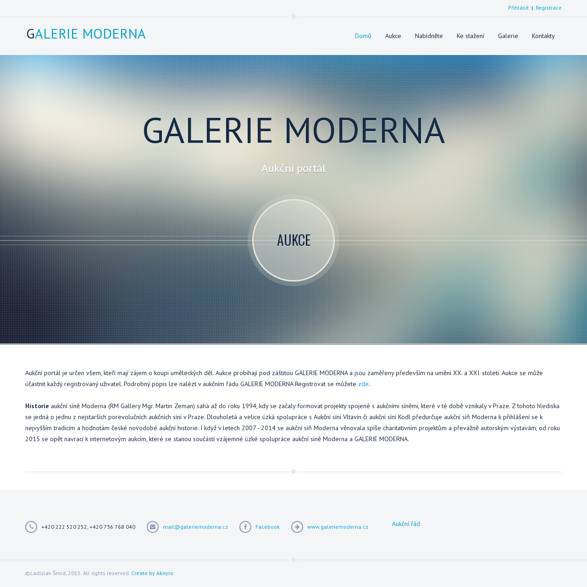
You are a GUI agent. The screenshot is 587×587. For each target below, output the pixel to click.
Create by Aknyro (152, 573)
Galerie (508, 36)
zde (363, 384)
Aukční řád (406, 524)
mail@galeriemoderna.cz (195, 526)
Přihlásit (518, 7)
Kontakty (543, 36)
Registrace (549, 7)
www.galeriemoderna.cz (337, 526)
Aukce (393, 36)
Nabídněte (429, 36)
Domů (363, 36)
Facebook (267, 526)
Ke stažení (470, 36)
